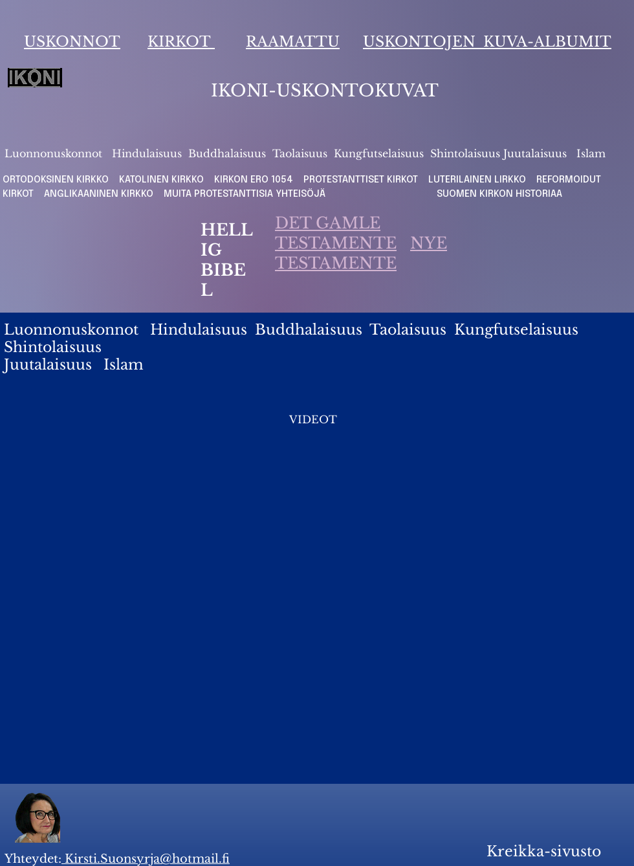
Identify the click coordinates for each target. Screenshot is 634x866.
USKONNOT (72, 41)
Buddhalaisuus (227, 153)
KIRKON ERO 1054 (253, 180)
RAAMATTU (293, 41)
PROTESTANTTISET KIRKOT (360, 180)
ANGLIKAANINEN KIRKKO (98, 194)
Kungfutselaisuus (379, 153)
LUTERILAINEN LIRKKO (478, 180)
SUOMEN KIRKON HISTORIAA (499, 194)
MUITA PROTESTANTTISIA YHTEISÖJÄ (248, 194)
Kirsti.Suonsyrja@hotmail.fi (145, 859)
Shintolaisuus (466, 153)
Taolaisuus (299, 153)
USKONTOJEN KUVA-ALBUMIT (487, 41)
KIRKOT (181, 41)
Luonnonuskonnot (55, 153)
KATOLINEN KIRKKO (162, 180)
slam (593, 153)
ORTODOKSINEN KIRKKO (57, 180)
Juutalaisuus (535, 153)
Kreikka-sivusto (543, 851)
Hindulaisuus (145, 153)
